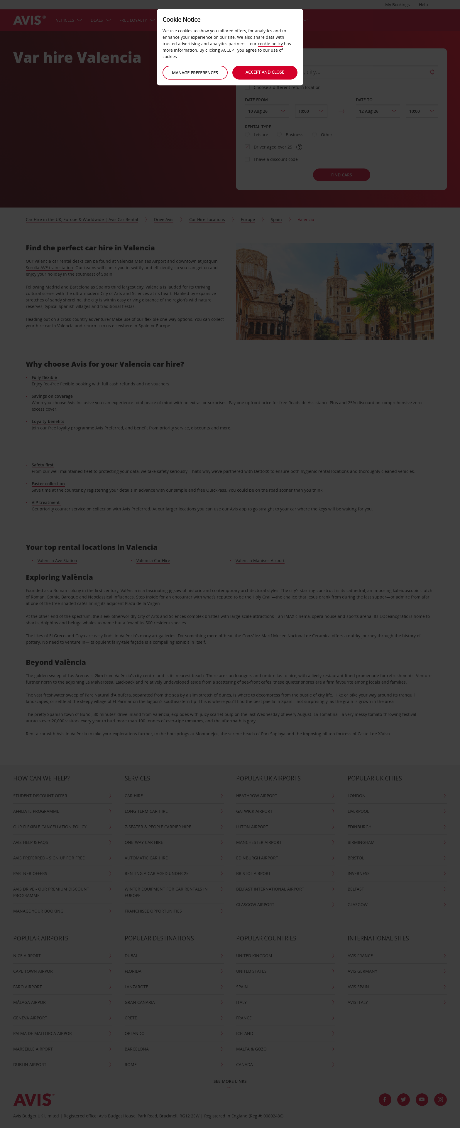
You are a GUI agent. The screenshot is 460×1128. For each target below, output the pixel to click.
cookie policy (270, 43)
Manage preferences (195, 72)
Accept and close (265, 72)
